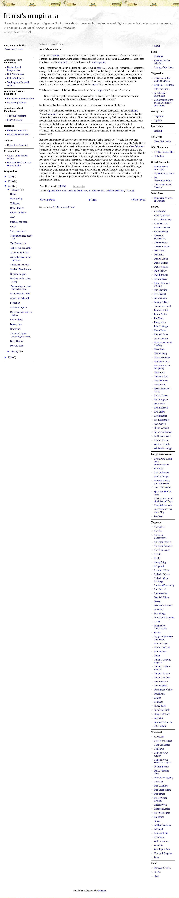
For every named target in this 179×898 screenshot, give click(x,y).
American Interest (162, 542)
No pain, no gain (18, 274)
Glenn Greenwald (162, 306)
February (15, 190)
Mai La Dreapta (161, 476)
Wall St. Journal (161, 841)
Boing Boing (160, 562)
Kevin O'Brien (161, 334)
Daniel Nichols (161, 266)
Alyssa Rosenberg (162, 219)
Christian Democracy (164, 585)
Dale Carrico (160, 250)
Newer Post (47, 199)
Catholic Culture (162, 574)
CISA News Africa (163, 740)
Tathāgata (14, 203)
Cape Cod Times (162, 744)
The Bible (158, 56)
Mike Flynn (159, 372)
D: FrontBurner (161, 766)
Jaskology (158, 468)
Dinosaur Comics (162, 868)
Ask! (12, 217)
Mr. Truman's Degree (164, 173)
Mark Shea (159, 349)
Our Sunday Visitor (163, 689)
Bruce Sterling (161, 231)
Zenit (156, 857)
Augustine (159, 116)
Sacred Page (160, 706)
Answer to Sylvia (18, 307)
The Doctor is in (18, 243)
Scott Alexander (161, 419)
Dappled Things (161, 597)
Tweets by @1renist (13, 49)
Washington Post (162, 849)
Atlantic (158, 554)
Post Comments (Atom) (64, 207)
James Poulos (160, 314)
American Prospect (163, 546)
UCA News (159, 837)
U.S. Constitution (15, 74)
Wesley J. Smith (161, 444)
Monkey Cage (160, 643)
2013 (10, 186)
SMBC (157, 872)
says (99, 68)
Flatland (158, 130)
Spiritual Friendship (163, 722)
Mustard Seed (16, 345)
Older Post (138, 199)
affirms (134, 110)
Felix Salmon (160, 298)
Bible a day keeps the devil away (71, 190)
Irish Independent (162, 789)
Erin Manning (160, 290)
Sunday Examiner (162, 825)
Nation (157, 655)
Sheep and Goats (18, 231)
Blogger (102, 890)
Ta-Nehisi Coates (162, 436)
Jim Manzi (159, 318)
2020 (10, 176)
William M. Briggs (163, 448)
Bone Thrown (16, 341)
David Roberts (161, 275)
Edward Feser (160, 279)
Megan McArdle (162, 357)
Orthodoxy (159, 156)
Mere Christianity (162, 141)
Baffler (157, 558)
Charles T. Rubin (162, 246)
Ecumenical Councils (164, 85)
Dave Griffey (160, 271)
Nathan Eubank (161, 376)
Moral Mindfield (162, 647)
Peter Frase (159, 403)
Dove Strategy (17, 208)
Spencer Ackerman (163, 432)
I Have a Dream (14, 120)
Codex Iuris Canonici (17, 145)
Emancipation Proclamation (20, 98)
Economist (159, 609)
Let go (13, 226)
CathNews (159, 748)
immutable (63, 62)
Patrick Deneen (161, 395)
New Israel (15, 329)
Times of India (161, 833)
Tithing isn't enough (19, 264)
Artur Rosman (161, 223)
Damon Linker (161, 258)
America (158, 531)
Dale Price (159, 254)
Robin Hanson (161, 407)
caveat (95, 84)
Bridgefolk (159, 566)
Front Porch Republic (164, 617)
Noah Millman (161, 380)
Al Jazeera (159, 736)
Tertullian (119, 190)
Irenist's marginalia (31, 16)
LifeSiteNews (160, 804)
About (157, 46)
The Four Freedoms (16, 115)
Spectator (158, 718)
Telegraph (158, 829)
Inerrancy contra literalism (101, 190)
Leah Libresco (161, 338)
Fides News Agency (163, 777)
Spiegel (157, 821)
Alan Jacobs (160, 211)
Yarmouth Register (163, 853)
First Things (160, 613)
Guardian (158, 781)
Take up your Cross (19, 252)
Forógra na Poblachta (17, 130)
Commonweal (160, 593)
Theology (129, 190)
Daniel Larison (161, 262)
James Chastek (161, 310)
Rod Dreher (159, 411)
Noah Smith (159, 384)
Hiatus (13, 194)
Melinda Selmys (162, 361)
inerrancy (51, 114)
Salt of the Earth (162, 710)
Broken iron (16, 324)
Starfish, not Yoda (18, 221)
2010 (10, 357)
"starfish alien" (137, 146)
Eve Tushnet (160, 294)
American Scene (162, 550)
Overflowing (16, 198)
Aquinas (51, 190)
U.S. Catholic (160, 726)
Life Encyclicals (162, 89)
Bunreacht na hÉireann (18, 134)
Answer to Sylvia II (19, 298)
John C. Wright (161, 326)
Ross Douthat (160, 415)
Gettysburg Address (16, 102)
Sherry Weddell (161, 428)
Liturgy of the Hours (164, 67)
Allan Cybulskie (162, 215)
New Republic (161, 681)
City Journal (160, 589)
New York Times (162, 812)
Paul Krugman (161, 399)
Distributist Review (163, 605)
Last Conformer (161, 472)
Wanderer (158, 845)
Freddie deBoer (161, 302)
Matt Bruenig (160, 353)
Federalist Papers (15, 78)
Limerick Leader (162, 808)
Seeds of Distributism (20, 269)
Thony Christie (161, 440)
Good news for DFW (20, 293)
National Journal (162, 673)
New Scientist (160, 685)
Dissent (157, 601)
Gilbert (157, 621)
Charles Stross (161, 242)
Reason (157, 697)
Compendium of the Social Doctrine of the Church (163, 103)
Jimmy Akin (160, 322)
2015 (10, 181)
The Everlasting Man (164, 152)
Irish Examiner (161, 785)
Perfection (15, 303)
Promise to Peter (18, 212)
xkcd (156, 876)
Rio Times (159, 817)
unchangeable (98, 62)
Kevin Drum (160, 330)
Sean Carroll (160, 424)
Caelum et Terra (161, 570)
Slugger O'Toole (162, 714)
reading (55, 55)
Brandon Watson (162, 227)
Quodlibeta (159, 693)
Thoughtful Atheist (163, 505)
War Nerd (158, 516)
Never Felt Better (162, 487)
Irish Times (159, 793)
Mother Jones (160, 651)
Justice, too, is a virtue (21, 248)
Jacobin (157, 632)
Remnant (158, 701)
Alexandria (159, 527)
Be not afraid (16, 319)
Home (93, 199)
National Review (162, 677)
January (15, 351)
